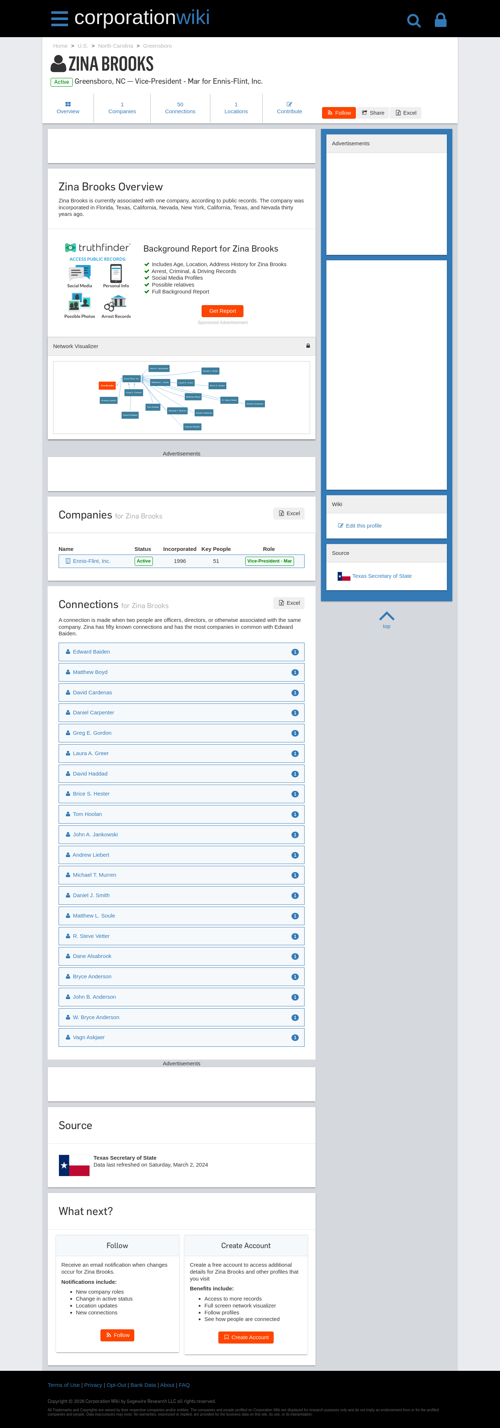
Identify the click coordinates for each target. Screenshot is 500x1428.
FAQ (184, 1385)
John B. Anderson (90, 997)
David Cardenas (204, 413)
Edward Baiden (192, 427)
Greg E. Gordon (134, 392)
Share (372, 113)
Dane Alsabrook (87, 956)
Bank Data (143, 1385)
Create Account (246, 1337)
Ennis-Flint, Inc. (131, 379)
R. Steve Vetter (229, 400)
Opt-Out (116, 1385)
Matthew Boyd (193, 396)
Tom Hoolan (153, 407)
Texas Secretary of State (374, 576)
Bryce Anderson (87, 976)
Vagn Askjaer (84, 1037)
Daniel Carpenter (255, 403)
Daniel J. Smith (210, 371)
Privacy (93, 1385)
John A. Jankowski (159, 368)
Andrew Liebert (109, 400)
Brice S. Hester (217, 385)
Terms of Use (64, 1385)
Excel (405, 113)
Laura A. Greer (186, 383)
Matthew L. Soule (160, 382)
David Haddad (130, 415)
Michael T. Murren (177, 411)
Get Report (222, 311)
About (167, 1385)
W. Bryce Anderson (91, 1017)
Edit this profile (359, 525)
